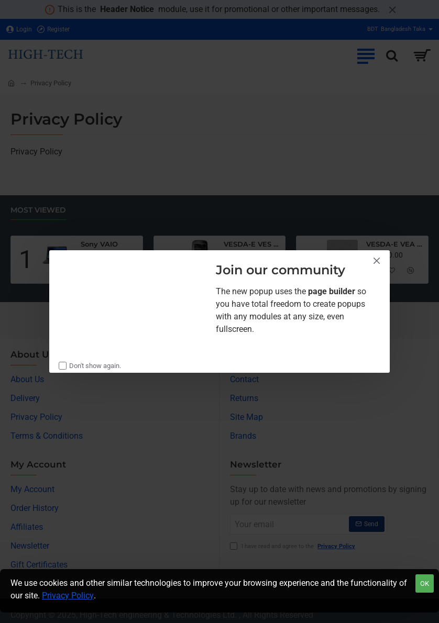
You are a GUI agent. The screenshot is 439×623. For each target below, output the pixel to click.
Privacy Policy (68, 595)
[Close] (377, 261)
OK (424, 583)
